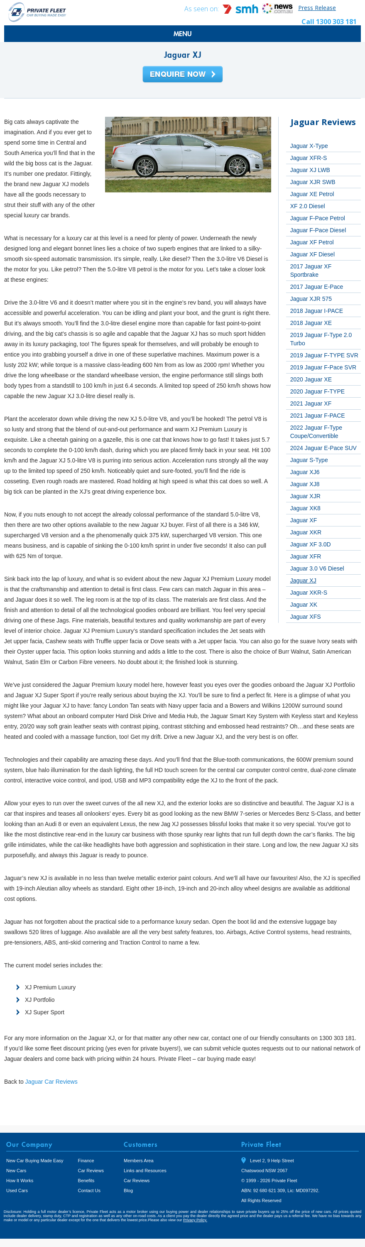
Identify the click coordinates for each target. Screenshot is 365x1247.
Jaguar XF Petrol (312, 242)
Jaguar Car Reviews (51, 1081)
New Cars (16, 1170)
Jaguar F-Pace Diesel (318, 230)
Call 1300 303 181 (329, 21)
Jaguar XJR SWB (313, 182)
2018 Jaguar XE (311, 323)
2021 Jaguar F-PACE (317, 415)
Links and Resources (145, 1170)
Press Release (317, 8)
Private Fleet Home (37, 11)
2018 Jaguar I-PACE (316, 310)
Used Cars (17, 1190)
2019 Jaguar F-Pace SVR (323, 367)
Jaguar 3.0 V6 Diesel (317, 568)
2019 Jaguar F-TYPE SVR (324, 355)
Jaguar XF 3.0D (310, 544)
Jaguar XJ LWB (310, 170)
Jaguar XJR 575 (311, 298)
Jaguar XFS (305, 616)
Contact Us (89, 1190)
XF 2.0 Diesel (307, 206)
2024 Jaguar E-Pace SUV (323, 448)
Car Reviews (91, 1170)
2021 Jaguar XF (311, 403)
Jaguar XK (303, 604)
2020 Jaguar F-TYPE (317, 391)
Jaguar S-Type (309, 460)
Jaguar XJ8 (305, 484)
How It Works (19, 1180)
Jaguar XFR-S (308, 158)
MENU (183, 33)
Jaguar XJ (303, 580)
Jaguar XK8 (305, 508)
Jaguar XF (303, 520)
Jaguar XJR (305, 496)
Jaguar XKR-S (308, 592)
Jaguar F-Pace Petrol (317, 218)
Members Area (139, 1160)
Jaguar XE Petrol (312, 194)
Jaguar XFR (305, 556)
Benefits (86, 1180)
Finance (86, 1160)
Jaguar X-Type (309, 146)
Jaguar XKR (305, 532)
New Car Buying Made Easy (35, 1160)
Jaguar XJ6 (305, 472)
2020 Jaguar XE (311, 379)
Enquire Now (182, 75)
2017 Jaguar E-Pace (316, 286)
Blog (128, 1190)
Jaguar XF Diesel (312, 254)
